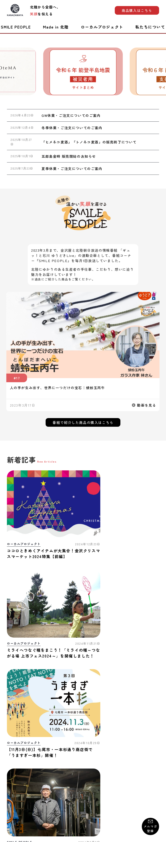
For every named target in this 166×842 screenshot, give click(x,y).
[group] (83, 71)
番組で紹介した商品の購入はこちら (83, 422)
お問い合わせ (17, 786)
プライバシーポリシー (86, 786)
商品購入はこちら (137, 10)
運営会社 (152, 786)
